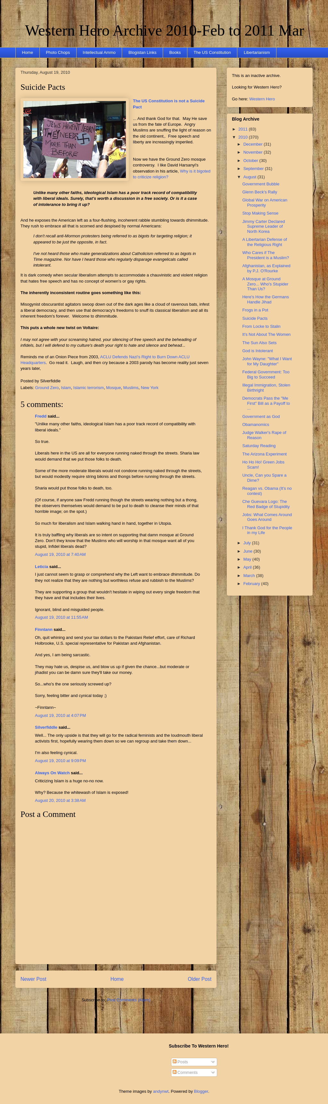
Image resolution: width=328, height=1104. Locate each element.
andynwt (160, 1091)
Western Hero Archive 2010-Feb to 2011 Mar (164, 30)
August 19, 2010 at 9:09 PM (60, 760)
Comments (185, 1072)
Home (27, 52)
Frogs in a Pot (255, 310)
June (248, 551)
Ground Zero (47, 387)
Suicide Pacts (42, 87)
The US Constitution (212, 52)
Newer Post (33, 979)
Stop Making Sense (260, 213)
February (252, 583)
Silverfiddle (46, 727)
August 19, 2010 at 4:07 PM (60, 715)
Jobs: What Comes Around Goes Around (267, 517)
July (247, 542)
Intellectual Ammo (99, 52)
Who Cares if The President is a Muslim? (265, 255)
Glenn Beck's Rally (259, 192)
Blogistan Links (142, 52)
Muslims (131, 387)
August (250, 176)
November (253, 152)
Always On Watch (52, 772)
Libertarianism (257, 52)
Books (175, 52)
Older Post (199, 979)
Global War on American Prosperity (264, 203)
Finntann (44, 629)
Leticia (41, 566)
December (253, 144)
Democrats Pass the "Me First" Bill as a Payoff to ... (266, 403)
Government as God (261, 416)
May (247, 559)
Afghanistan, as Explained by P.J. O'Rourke (266, 268)
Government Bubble (260, 184)
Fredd (40, 416)
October (251, 160)
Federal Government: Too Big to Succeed (265, 374)
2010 (243, 137)
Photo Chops (58, 52)
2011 (243, 129)
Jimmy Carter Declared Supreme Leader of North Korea (263, 226)
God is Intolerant (257, 350)
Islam (66, 387)
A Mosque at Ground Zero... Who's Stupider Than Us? (265, 283)
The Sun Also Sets (259, 342)
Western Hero (262, 99)
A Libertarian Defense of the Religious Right (264, 242)
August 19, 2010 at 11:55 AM (61, 617)
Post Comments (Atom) (128, 1000)
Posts (180, 1061)
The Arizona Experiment (264, 454)
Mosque (113, 387)
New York (150, 387)
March (249, 575)
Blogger (201, 1091)
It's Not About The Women (266, 334)
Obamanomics (255, 424)
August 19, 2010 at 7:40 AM (60, 554)
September (254, 168)
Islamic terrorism (88, 387)
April (248, 567)
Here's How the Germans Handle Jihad (265, 299)
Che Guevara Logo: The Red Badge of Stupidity (266, 504)
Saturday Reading (258, 445)
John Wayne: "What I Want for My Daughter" (267, 361)
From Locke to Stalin (261, 326)
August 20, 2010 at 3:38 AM (60, 800)
